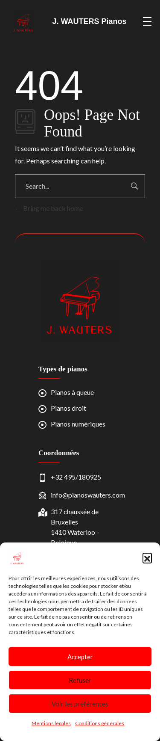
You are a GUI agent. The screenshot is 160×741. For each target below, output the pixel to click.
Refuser (80, 680)
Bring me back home (49, 208)
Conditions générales (99, 723)
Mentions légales (51, 723)
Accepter (80, 657)
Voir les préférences (80, 704)
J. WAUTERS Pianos (89, 21)
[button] (147, 557)
